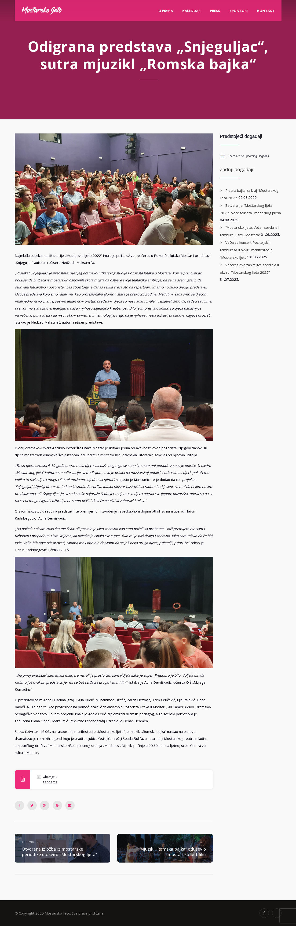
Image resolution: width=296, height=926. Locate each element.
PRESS (215, 10)
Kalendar (191, 10)
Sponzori (239, 10)
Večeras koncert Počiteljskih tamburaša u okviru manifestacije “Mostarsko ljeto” (246, 250)
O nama (165, 10)
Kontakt (265, 10)
